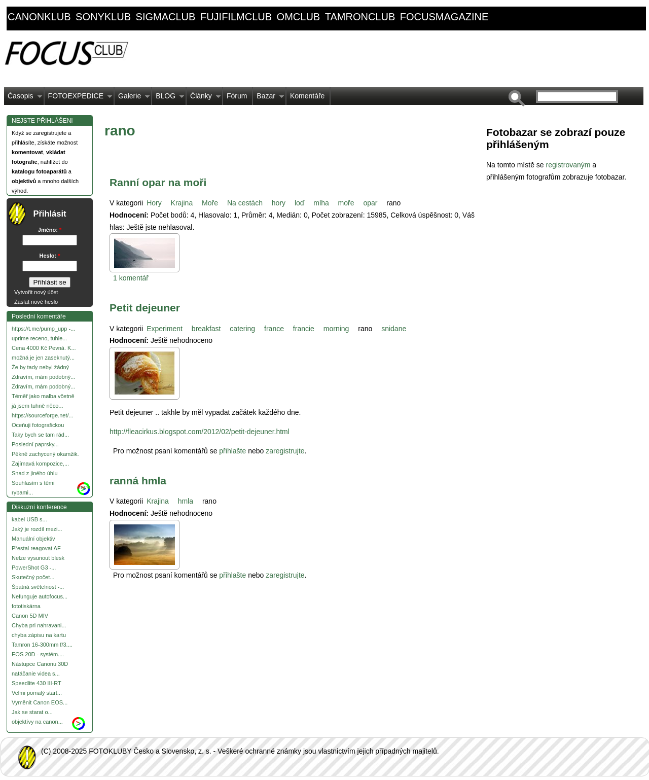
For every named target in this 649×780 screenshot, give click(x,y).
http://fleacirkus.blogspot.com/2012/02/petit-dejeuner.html (200, 432)
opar (370, 203)
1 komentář (131, 278)
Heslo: (50, 256)
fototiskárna (26, 606)
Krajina (182, 203)
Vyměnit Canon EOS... (39, 702)
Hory (154, 203)
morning (336, 329)
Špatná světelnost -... (38, 587)
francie (303, 329)
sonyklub (103, 16)
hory (278, 203)
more (84, 487)
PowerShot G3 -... (34, 567)
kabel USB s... (29, 519)
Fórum (237, 96)
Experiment (165, 329)
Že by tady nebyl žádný (40, 367)
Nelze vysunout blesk (38, 558)
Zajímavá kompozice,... (40, 463)
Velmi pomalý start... (37, 693)
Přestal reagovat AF (36, 548)
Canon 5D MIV (30, 616)
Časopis (23, 98)
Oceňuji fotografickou (38, 425)
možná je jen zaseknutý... (43, 357)
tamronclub (360, 16)
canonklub (39, 16)
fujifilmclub (236, 16)
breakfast (206, 329)
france (274, 329)
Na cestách (245, 203)
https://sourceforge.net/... (43, 415)
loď (300, 203)
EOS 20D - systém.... (38, 654)
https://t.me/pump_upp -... (43, 329)
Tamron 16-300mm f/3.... (42, 645)
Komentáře (307, 96)
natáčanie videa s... (36, 673)
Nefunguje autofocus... (39, 596)
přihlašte (232, 451)
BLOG (168, 98)
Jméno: (49, 230)
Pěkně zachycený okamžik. (45, 454)
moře (346, 203)
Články (204, 98)
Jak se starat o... (32, 712)
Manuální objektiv (33, 539)
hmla (185, 501)
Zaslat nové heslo (36, 302)
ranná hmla (138, 480)
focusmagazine (444, 16)
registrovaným (569, 165)
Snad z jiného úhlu (35, 473)
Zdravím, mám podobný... (43, 377)
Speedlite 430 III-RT (36, 683)
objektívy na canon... (37, 722)
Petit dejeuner (145, 307)
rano (393, 203)
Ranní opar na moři (158, 182)
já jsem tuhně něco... (37, 406)
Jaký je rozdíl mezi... (37, 529)
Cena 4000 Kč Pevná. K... (44, 348)
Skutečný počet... (33, 577)
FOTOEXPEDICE (78, 98)
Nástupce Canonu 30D (40, 664)
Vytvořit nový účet (36, 292)
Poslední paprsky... (35, 444)
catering (242, 329)
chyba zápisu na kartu (39, 635)
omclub (298, 16)
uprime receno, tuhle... (39, 338)
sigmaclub (166, 16)
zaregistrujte (285, 451)
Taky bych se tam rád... (40, 435)
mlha (321, 203)
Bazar (268, 98)
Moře (210, 203)
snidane (393, 329)
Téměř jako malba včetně (43, 396)
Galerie (132, 98)
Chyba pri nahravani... (39, 625)
